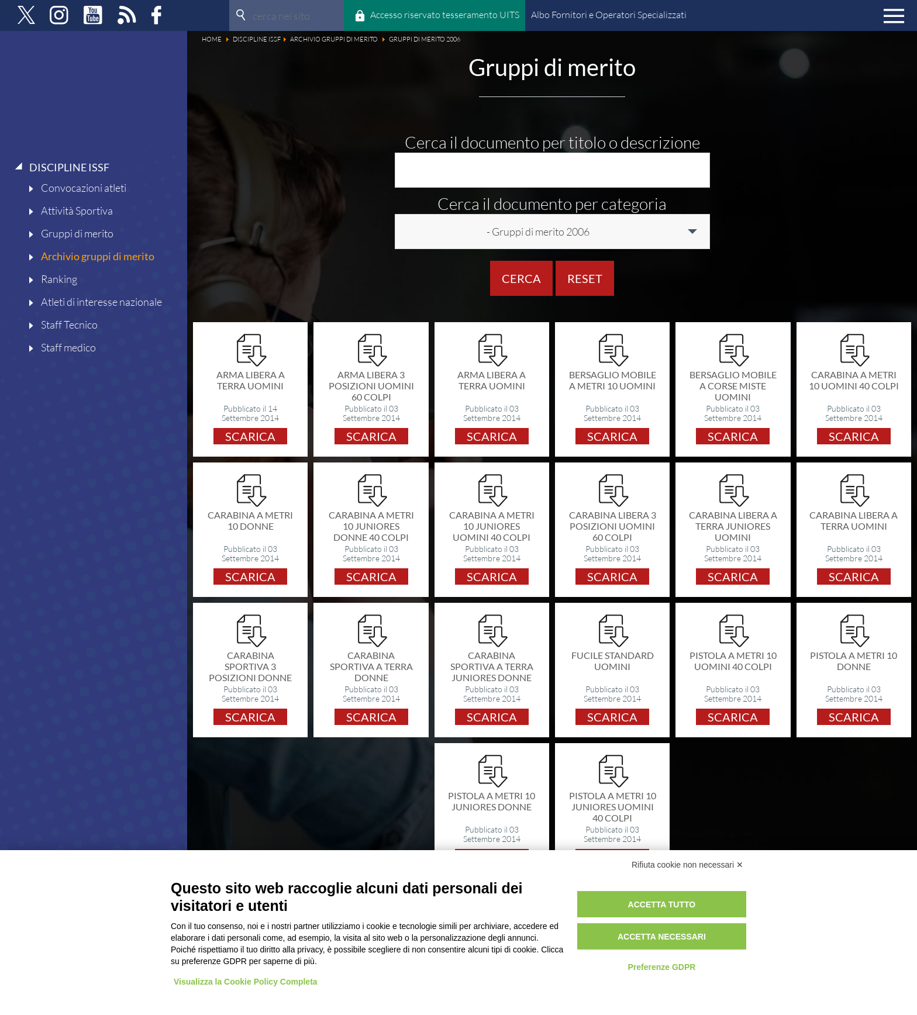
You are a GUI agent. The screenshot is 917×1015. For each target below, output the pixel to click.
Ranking (59, 278)
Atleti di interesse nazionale (101, 301)
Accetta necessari (662, 936)
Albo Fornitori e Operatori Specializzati (609, 14)
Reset (584, 278)
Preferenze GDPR (661, 967)
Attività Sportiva (77, 210)
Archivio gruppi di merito (97, 256)
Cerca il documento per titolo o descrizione (552, 142)
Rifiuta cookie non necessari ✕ (687, 864)
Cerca (521, 278)
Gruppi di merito (77, 233)
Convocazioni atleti (83, 187)
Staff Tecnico (69, 324)
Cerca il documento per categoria (552, 203)
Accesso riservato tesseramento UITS (444, 14)
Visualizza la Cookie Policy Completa (246, 981)
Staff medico (68, 347)
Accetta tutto (662, 904)
